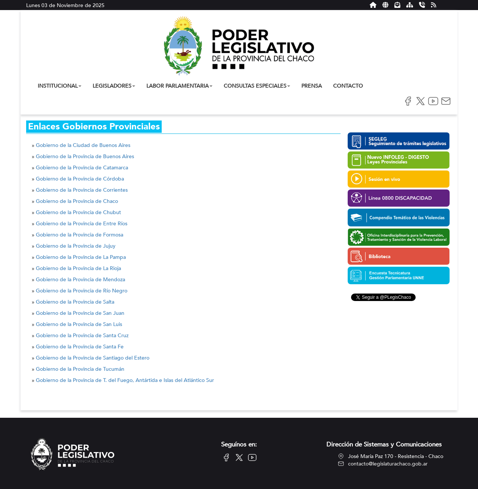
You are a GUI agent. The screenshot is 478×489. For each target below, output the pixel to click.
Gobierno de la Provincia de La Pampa (81, 257)
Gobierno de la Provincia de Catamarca (82, 167)
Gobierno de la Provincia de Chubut (78, 212)
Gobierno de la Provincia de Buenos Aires (85, 156)
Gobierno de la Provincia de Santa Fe (80, 346)
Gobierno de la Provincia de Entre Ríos (81, 223)
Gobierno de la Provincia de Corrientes (82, 190)
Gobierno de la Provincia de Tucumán (80, 369)
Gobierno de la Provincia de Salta (75, 301)
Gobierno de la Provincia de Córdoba (80, 178)
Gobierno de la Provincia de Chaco (77, 201)
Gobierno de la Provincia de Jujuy (75, 246)
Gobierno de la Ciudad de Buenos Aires (83, 145)
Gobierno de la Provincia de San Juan (80, 313)
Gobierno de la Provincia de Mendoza (80, 279)
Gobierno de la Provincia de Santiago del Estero (92, 357)
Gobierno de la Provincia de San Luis (79, 324)
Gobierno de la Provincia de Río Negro (81, 290)
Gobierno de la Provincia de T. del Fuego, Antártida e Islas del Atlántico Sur (125, 380)
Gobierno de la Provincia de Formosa (79, 234)
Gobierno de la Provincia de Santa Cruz (82, 335)
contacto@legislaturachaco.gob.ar (388, 463)
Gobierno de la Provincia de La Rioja (78, 268)
